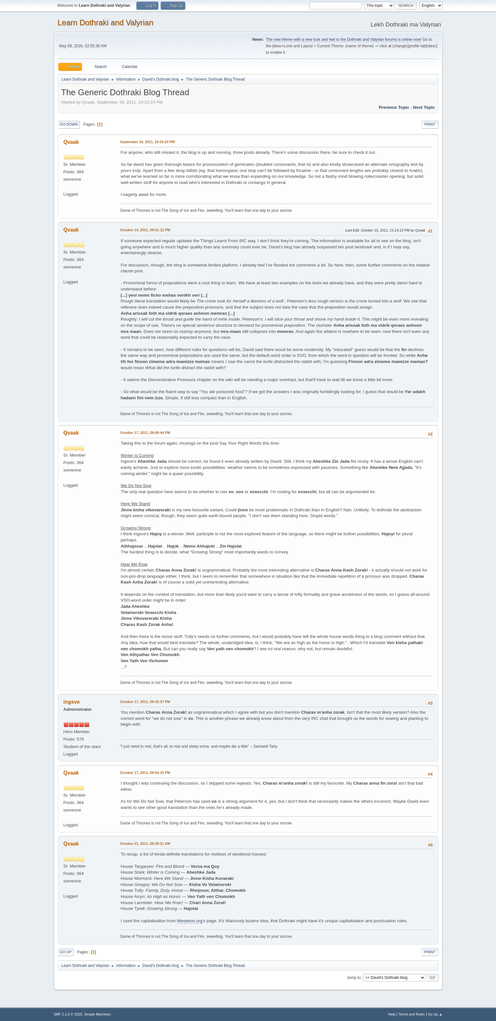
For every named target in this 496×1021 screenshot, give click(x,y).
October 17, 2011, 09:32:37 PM (145, 702)
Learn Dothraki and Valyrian (106, 22)
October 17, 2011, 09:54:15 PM (145, 773)
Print (429, 124)
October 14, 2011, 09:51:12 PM (145, 230)
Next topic (424, 107)
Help (391, 1014)
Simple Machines (97, 1014)
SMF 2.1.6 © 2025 (68, 1014)
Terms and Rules (411, 1014)
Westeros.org (189, 920)
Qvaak (71, 142)
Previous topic (394, 107)
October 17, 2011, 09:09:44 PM (145, 433)
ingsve (71, 702)
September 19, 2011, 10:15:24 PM (147, 142)
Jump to (354, 977)
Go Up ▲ (435, 1014)
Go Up (66, 952)
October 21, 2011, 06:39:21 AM (145, 843)
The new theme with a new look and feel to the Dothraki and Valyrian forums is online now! (343, 39)
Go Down (69, 124)
